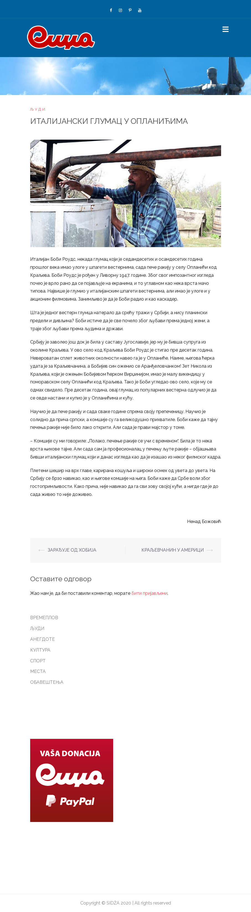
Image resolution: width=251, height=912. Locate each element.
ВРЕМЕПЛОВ (44, 617)
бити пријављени (149, 593)
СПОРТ (38, 660)
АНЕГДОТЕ (42, 639)
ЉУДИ (38, 109)
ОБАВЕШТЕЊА (46, 682)
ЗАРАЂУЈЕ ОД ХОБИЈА (72, 550)
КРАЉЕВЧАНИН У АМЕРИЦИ (172, 550)
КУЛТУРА (40, 650)
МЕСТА (38, 671)
